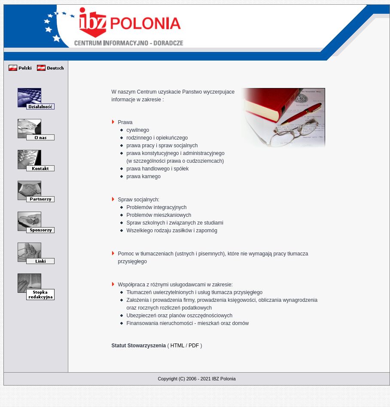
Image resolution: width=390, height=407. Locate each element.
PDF (194, 346)
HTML (177, 346)
